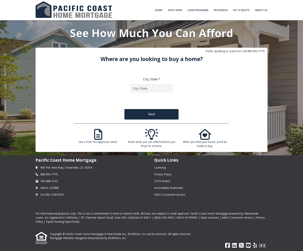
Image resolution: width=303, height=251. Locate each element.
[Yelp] (255, 245)
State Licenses (210, 217)
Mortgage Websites (62, 238)
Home (159, 10)
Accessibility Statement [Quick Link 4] (168, 188)
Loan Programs (197, 10)
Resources (221, 10)
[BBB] (262, 245)
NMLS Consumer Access (237, 217)
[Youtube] (248, 245)
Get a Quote (241, 10)
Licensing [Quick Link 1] (160, 167)
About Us (261, 10)
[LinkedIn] (234, 245)
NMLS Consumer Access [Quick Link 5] (169, 194)
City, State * (151, 79)
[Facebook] (227, 245)
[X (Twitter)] (241, 245)
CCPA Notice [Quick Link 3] (162, 181)
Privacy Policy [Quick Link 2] (162, 174)
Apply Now (175, 10)
